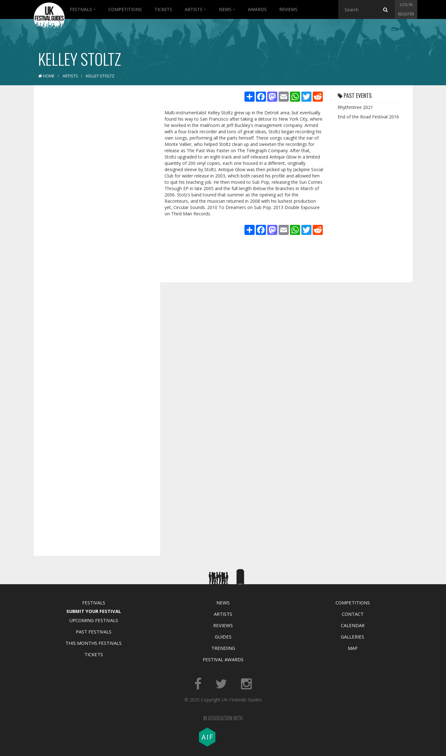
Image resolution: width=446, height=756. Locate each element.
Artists (195, 9)
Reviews (288, 9)
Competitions (125, 9)
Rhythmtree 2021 (355, 107)
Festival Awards (223, 659)
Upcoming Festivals (93, 620)
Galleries (352, 636)
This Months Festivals (93, 643)
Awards (257, 9)
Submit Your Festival (93, 611)
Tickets (163, 9)
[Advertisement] (92, 189)
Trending (223, 648)
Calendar (353, 625)
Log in (406, 4)
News (227, 9)
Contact (353, 614)
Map (353, 648)
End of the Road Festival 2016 (368, 117)
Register (406, 14)
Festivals (83, 9)
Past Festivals (94, 631)
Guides (223, 636)
